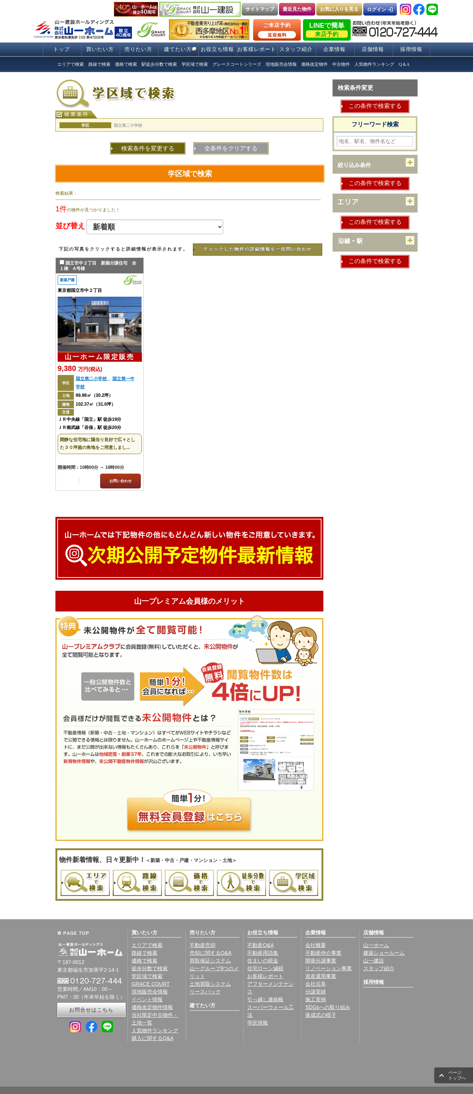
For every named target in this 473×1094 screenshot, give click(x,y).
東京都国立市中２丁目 (80, 290)
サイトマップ (259, 9)
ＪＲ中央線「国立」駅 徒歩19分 (90, 419)
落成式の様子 (320, 1015)
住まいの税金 (262, 961)
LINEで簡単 (327, 30)
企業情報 (334, 49)
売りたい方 (138, 49)
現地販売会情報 (150, 992)
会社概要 (315, 945)
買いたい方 (100, 49)
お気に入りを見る (339, 9)
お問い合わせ (120, 481)
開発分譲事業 (320, 961)
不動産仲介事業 (323, 953)
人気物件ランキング (155, 1030)
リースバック (205, 992)
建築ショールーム (384, 953)
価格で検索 (144, 961)
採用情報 (411, 49)
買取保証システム (210, 961)
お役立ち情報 (217, 49)
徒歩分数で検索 (150, 968)
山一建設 (373, 961)
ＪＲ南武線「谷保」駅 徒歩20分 (90, 427)
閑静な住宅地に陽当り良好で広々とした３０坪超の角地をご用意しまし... (97, 443)
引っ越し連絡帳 (265, 999)
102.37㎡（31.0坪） (96, 404)
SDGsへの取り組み (327, 1007)
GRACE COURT (151, 984)
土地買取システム (210, 984)
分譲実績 (315, 992)
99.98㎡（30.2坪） (94, 395)
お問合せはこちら (91, 1010)
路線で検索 (144, 953)
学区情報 (257, 1023)
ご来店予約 (277, 30)
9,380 (80, 368)
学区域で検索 (190, 174)
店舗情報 (373, 49)
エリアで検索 (147, 945)
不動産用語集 (262, 953)
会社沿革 (315, 984)
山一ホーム (376, 945)
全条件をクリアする (231, 148)
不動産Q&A (260, 945)
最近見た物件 (297, 9)
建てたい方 (178, 49)
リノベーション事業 (328, 968)
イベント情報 (147, 999)
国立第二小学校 (92, 378)
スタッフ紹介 (296, 49)
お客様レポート (256, 49)
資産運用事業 (320, 976)
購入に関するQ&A (153, 1038)
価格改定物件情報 (152, 1007)
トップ (61, 49)
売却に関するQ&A (211, 953)
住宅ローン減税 (265, 968)
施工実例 (315, 999)
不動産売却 (202, 945)
